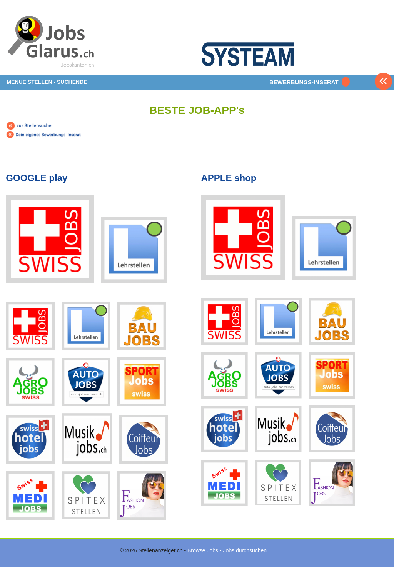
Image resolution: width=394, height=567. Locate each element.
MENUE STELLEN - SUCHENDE (47, 82)
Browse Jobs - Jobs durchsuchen (227, 550)
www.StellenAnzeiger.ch (52, 40)
